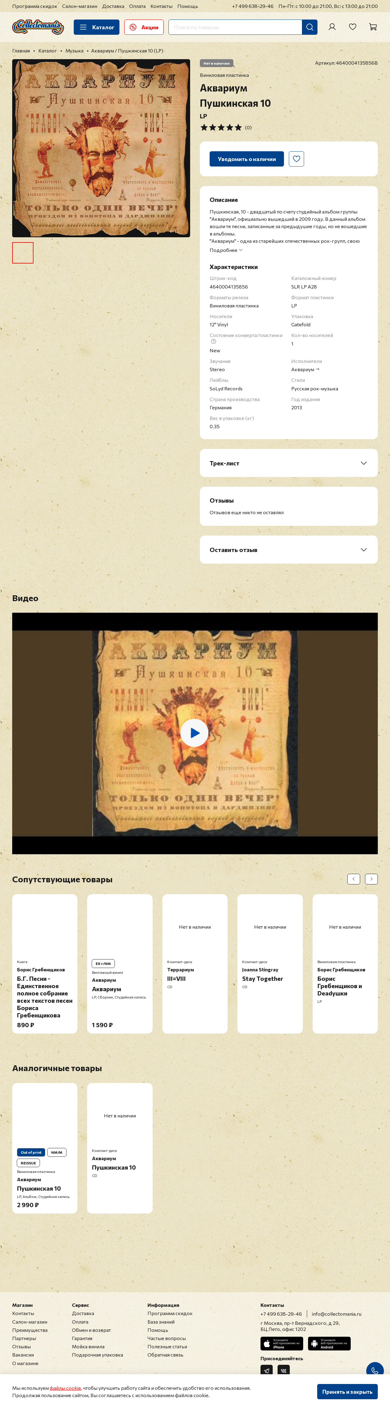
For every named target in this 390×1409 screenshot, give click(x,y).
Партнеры (24, 1338)
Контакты (161, 6)
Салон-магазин (79, 6)
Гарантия (82, 1338)
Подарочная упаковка (97, 1354)
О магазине (25, 1363)
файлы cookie (65, 1388)
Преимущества (30, 1330)
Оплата (137, 6)
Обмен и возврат (91, 1330)
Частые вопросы (166, 1338)
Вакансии (23, 1354)
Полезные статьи (167, 1346)
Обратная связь (165, 1354)
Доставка (113, 6)
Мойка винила (88, 1346)
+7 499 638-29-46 (253, 6)
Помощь (187, 6)
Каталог (96, 27)
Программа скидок (34, 6)
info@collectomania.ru (336, 1314)
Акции (143, 27)
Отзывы (21, 1346)
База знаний (161, 1322)
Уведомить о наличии (247, 159)
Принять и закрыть (347, 1391)
